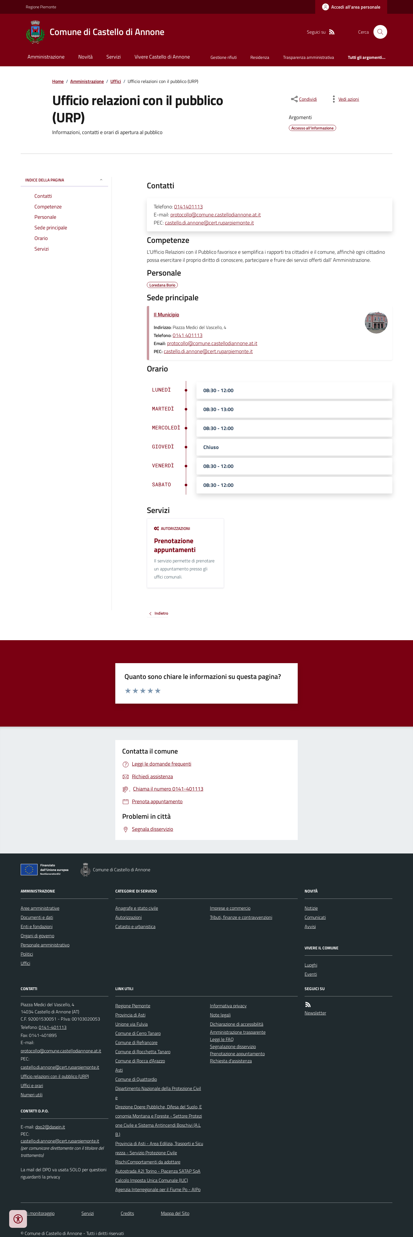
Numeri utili (31, 1094)
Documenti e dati (37, 917)
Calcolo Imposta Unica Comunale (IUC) (151, 1180)
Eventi (311, 974)
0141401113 (188, 206)
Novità (85, 57)
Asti (119, 1069)
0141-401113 (53, 1027)
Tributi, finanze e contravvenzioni (241, 917)
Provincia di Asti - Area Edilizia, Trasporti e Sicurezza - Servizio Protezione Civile (159, 1148)
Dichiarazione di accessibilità (236, 1024)
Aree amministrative (40, 908)
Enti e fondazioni (36, 926)
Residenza (259, 57)
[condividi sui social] (303, 99)
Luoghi (311, 964)
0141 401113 (187, 335)
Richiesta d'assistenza (231, 1060)
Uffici (115, 81)
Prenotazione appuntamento (237, 1053)
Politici (27, 954)
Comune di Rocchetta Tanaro (142, 1051)
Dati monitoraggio (37, 1213)
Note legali (220, 1014)
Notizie (311, 908)
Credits (127, 1213)
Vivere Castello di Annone (162, 57)
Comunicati (315, 917)
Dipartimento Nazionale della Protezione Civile (158, 1093)
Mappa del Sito (175, 1213)
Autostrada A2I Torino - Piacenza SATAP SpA (157, 1171)
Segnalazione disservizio (233, 1046)
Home (58, 81)
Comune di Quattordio (136, 1079)
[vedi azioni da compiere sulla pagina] (344, 99)
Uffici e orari (32, 1085)
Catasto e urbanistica (135, 926)
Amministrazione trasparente (238, 1032)
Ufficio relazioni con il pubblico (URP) (55, 1076)
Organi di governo (37, 935)
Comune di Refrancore (136, 1042)
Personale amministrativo (45, 944)
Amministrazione (46, 57)
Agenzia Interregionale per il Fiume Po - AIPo (157, 1189)
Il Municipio (166, 314)
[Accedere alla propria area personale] (351, 7)
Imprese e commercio (230, 908)
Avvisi (310, 926)
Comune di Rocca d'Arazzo (140, 1060)
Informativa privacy (228, 1005)
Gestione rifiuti (224, 57)
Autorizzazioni (172, 528)
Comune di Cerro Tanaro (138, 1033)
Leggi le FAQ (222, 1039)
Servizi (113, 57)
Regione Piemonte (41, 7)
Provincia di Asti (130, 1014)
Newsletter (315, 1012)
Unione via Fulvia (131, 1024)
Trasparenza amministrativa (308, 57)
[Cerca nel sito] (378, 32)
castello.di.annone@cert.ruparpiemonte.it (209, 223)
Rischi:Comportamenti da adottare (147, 1161)
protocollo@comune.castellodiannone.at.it (215, 214)
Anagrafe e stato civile (136, 908)
